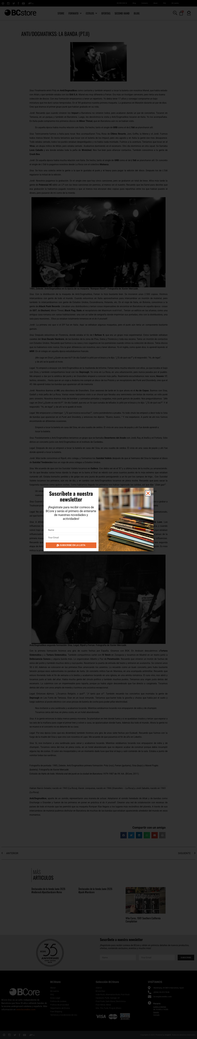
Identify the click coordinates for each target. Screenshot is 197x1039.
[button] (148, 493)
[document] (98, 519)
